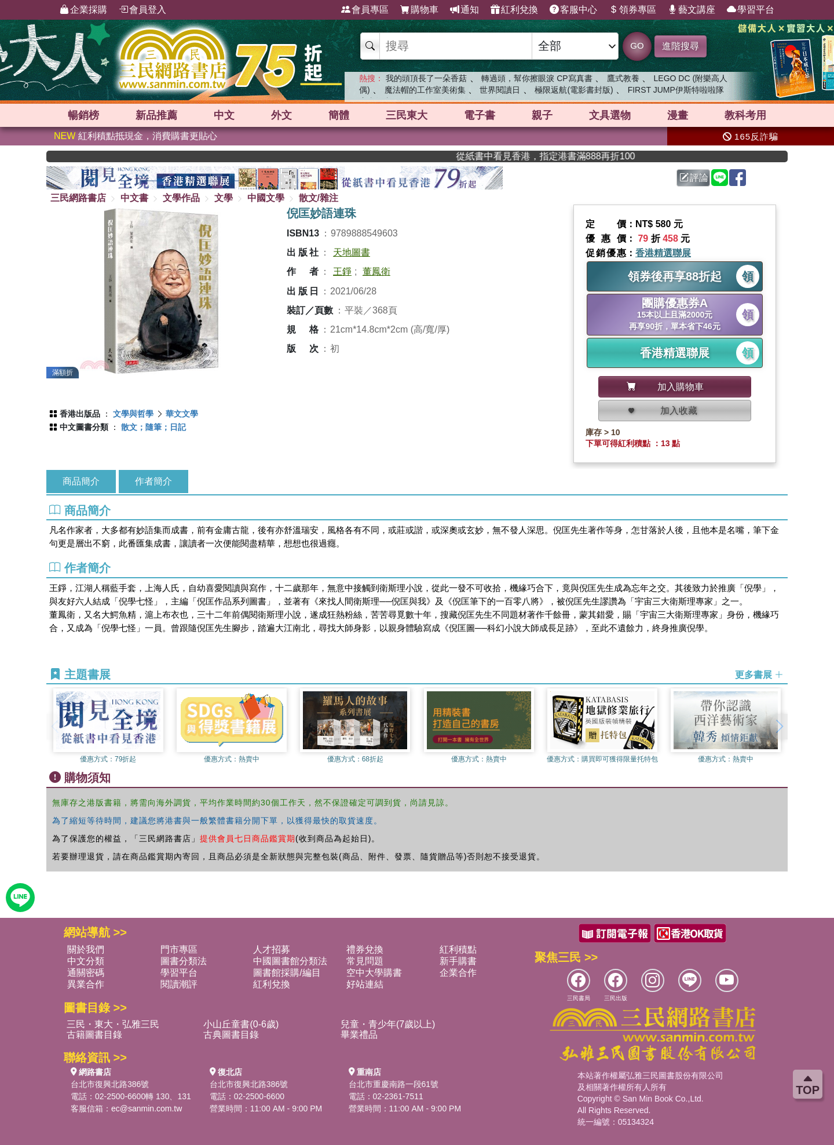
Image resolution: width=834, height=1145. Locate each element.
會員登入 (142, 10)
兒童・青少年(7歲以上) (388, 1024)
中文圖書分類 (84, 427)
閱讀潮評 (178, 984)
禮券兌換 (364, 949)
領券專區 (632, 10)
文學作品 (181, 198)
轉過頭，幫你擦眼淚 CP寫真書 (536, 78)
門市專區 (178, 949)
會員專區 (365, 10)
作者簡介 (153, 481)
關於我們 (85, 949)
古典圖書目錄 (231, 1035)
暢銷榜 (83, 115)
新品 (156, 115)
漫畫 (677, 115)
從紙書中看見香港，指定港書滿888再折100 (603, 156)
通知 (464, 10)
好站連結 (364, 984)
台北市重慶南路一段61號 (394, 1084)
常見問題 (364, 961)
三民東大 (406, 115)
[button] (779, 726)
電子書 (479, 115)
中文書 (134, 198)
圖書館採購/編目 (286, 973)
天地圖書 (351, 252)
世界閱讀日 (500, 89)
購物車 (419, 10)
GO (636, 45)
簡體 (338, 115)
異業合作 (85, 984)
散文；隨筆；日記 (153, 427)
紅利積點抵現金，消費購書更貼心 (135, 136)
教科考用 (745, 115)
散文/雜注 (318, 198)
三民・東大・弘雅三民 (113, 1024)
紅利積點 (458, 949)
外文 (281, 115)
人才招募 (271, 949)
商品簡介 (81, 481)
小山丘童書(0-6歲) (241, 1024)
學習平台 (750, 10)
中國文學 (265, 198)
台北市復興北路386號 (110, 1084)
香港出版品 (80, 413)
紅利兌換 (514, 10)
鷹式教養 (623, 78)
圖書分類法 (183, 961)
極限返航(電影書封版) (574, 89)
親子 (542, 115)
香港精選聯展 (663, 253)
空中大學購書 (374, 973)
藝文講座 (691, 10)
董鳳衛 (376, 271)
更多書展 (759, 675)
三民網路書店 (78, 198)
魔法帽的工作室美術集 (425, 89)
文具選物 (610, 115)
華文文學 (182, 413)
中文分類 (85, 961)
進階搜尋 (680, 46)
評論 (693, 178)
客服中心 (573, 10)
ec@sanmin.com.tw (146, 1108)
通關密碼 (85, 973)
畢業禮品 (359, 1035)
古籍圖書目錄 (94, 1035)
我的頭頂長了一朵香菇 (426, 78)
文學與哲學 (133, 413)
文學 (223, 198)
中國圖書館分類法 (290, 961)
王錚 (342, 271)
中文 (224, 115)
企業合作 (458, 973)
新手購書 (458, 961)
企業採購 (83, 10)
